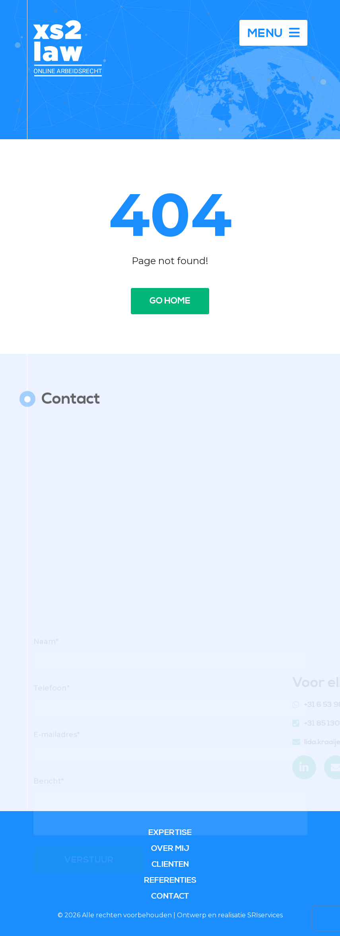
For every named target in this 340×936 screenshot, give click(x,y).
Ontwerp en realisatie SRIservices (230, 915)
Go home (170, 301)
